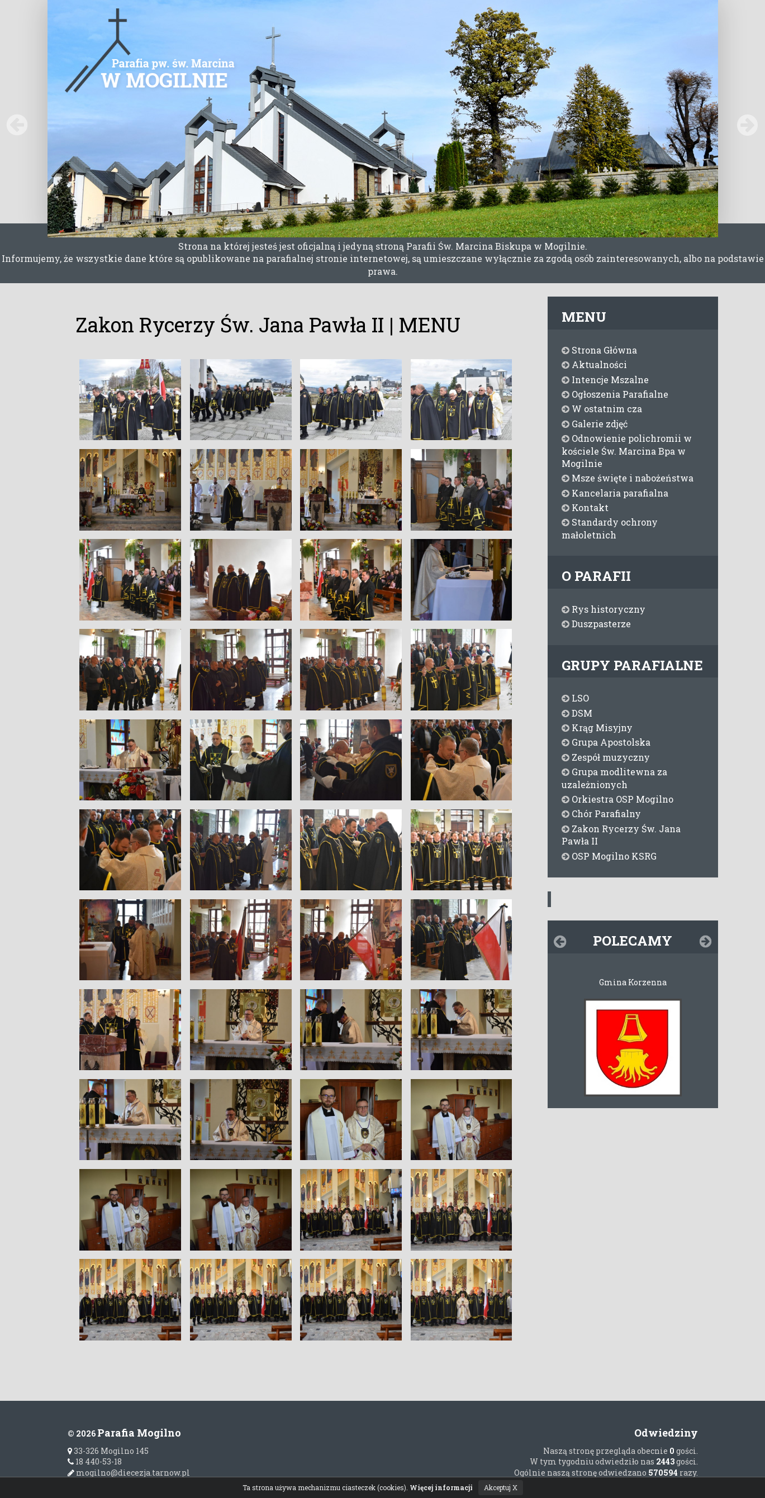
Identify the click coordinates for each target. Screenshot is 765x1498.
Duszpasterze (596, 623)
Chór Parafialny (601, 813)
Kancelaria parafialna (615, 493)
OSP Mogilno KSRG (609, 856)
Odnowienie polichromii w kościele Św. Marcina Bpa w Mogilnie (627, 450)
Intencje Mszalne (605, 379)
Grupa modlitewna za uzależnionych (614, 778)
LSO (575, 698)
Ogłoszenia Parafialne (615, 394)
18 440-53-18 (95, 1461)
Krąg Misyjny (597, 727)
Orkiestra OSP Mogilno (617, 799)
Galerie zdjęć (595, 424)
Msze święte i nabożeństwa (627, 478)
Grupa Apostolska (606, 742)
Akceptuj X (500, 1487)
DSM (577, 713)
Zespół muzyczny (606, 757)
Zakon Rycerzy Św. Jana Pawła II (621, 835)
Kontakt (585, 507)
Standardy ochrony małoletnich (610, 528)
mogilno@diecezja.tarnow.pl (129, 1472)
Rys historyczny (603, 609)
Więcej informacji (441, 1487)
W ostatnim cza (602, 408)
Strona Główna (599, 350)
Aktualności (594, 364)
